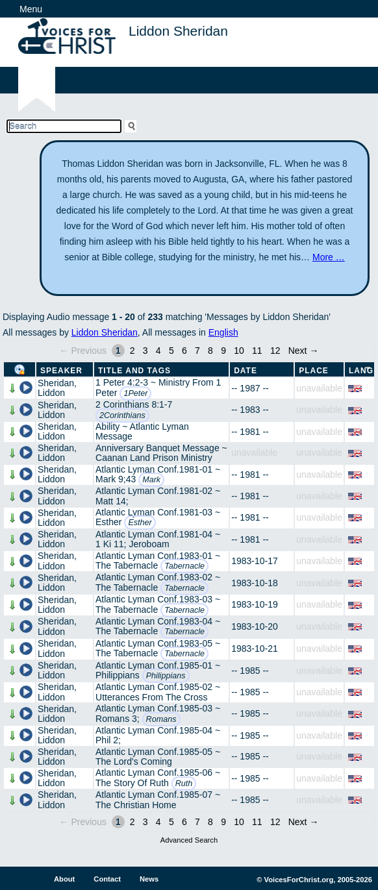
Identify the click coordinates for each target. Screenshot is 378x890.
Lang (361, 370)
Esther (139, 522)
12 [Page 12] (275, 350)
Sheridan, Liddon (57, 388)
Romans (161, 719)
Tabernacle (184, 566)
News (149, 879)
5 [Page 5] (171, 350)
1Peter (135, 393)
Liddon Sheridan (104, 332)
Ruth (184, 783)
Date (245, 370)
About (64, 879)
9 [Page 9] (223, 350)
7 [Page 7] (197, 350)
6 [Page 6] (184, 350)
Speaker (61, 370)
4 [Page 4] (158, 350)
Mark (151, 479)
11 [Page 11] (257, 350)
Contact (107, 879)
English (223, 332)
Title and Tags (134, 370)
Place (314, 370)
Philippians (166, 675)
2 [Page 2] (132, 350)
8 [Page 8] (210, 350)
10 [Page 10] (239, 350)
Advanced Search (189, 840)
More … (328, 257)
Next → (303, 350)
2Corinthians (122, 415)
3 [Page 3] (145, 350)
